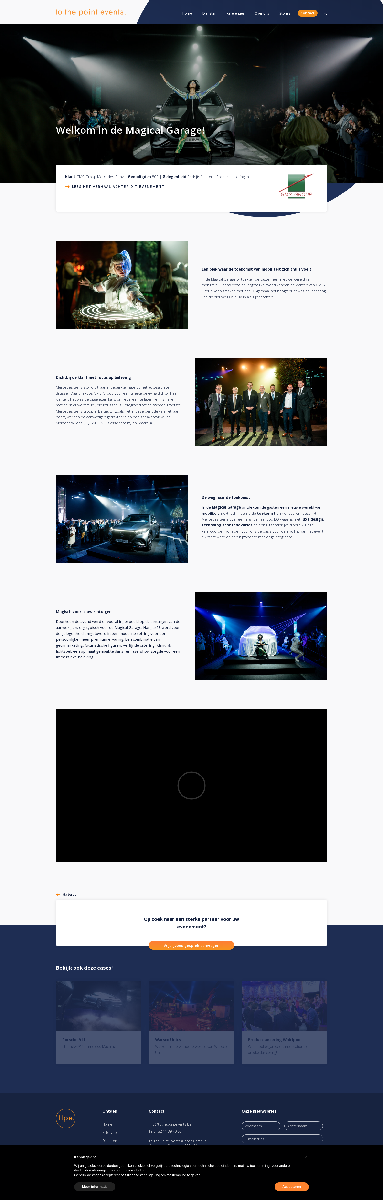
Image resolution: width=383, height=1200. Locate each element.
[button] (306, 1157)
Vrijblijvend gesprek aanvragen (191, 945)
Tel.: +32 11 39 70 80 (165, 1131)
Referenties (235, 13)
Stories (284, 13)
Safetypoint (111, 1132)
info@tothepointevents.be (170, 1124)
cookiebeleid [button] (135, 1170)
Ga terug (69, 894)
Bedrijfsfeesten (200, 176)
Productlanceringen (232, 176)
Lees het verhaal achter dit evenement (118, 186)
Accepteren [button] (291, 1187)
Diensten (209, 13)
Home (187, 13)
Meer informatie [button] (94, 1187)
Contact (308, 13)
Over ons (262, 13)
